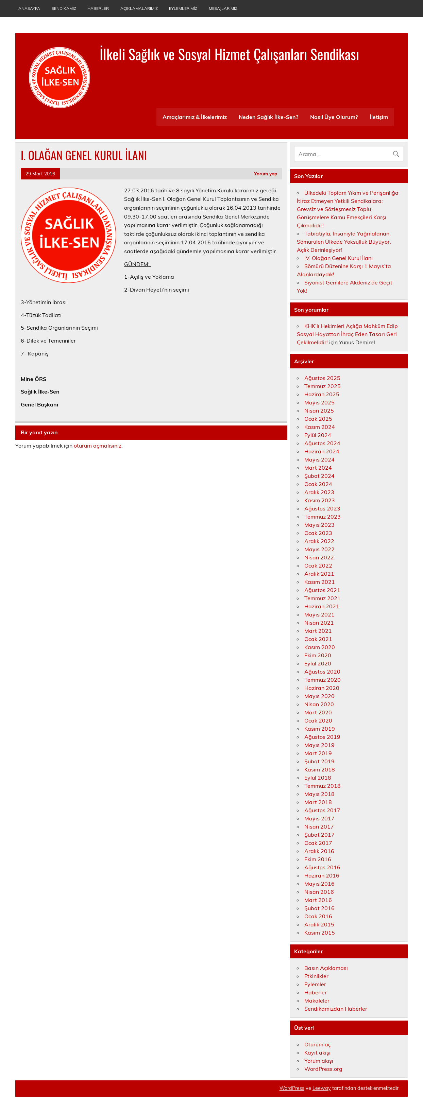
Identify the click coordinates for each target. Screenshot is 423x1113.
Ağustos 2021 (322, 590)
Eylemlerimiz (183, 8)
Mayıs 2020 (319, 696)
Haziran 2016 (321, 875)
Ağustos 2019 (322, 736)
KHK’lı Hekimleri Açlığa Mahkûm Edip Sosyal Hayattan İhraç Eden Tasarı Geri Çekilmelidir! (347, 334)
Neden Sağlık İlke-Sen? (268, 117)
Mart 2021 (318, 630)
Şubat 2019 (319, 761)
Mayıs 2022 (319, 549)
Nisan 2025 (319, 410)
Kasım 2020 (319, 647)
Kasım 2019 (319, 728)
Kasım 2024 (319, 426)
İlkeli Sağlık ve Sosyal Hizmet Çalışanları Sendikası (229, 53)
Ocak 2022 (318, 565)
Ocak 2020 (318, 720)
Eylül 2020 (317, 663)
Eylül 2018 (317, 777)
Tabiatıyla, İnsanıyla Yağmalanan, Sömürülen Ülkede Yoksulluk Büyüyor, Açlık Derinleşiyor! (344, 241)
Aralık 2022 (319, 541)
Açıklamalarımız (139, 8)
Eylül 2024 (317, 435)
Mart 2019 (318, 753)
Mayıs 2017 (319, 818)
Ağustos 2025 (322, 378)
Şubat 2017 (319, 834)
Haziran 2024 (321, 451)
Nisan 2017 (319, 826)
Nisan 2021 (319, 622)
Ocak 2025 (318, 418)
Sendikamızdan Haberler (335, 1008)
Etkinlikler (316, 976)
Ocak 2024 (318, 484)
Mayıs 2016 (319, 883)
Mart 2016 (318, 900)
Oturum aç (317, 1044)
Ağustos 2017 (322, 810)
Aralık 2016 (319, 851)
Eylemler (315, 984)
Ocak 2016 (318, 916)
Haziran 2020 (321, 687)
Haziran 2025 (321, 394)
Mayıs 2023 (319, 524)
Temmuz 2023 (322, 516)
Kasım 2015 (319, 932)
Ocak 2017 (318, 842)
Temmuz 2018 (322, 785)
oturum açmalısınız (97, 445)
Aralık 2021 (319, 573)
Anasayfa (29, 8)
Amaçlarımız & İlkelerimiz (195, 117)
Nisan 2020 (319, 704)
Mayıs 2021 (319, 614)
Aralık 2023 (319, 492)
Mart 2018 (318, 802)
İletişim (379, 117)
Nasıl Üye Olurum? (334, 117)
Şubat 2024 (319, 475)
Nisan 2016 (319, 891)
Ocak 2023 (318, 532)
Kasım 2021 (319, 581)
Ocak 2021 (318, 639)
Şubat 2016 (319, 908)
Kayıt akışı (317, 1052)
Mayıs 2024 (319, 459)
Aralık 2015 (319, 924)
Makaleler (316, 1000)
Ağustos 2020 (322, 671)
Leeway (321, 1088)
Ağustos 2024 (322, 443)
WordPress (292, 1088)
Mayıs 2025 (319, 402)
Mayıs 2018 (319, 793)
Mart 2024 (318, 467)
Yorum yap (265, 173)
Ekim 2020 (317, 655)
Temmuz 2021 (322, 598)
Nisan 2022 (319, 557)
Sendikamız (64, 8)
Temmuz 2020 (322, 679)
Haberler (98, 8)
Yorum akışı (318, 1060)
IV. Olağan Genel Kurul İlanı (338, 258)
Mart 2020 (318, 712)
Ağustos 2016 (322, 867)
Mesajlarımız (223, 8)
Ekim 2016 (317, 859)
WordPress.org (323, 1068)
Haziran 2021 (321, 606)
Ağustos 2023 (322, 508)
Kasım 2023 (319, 500)
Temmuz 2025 (322, 386)
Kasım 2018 (319, 769)
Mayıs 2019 (319, 745)
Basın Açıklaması (326, 967)
